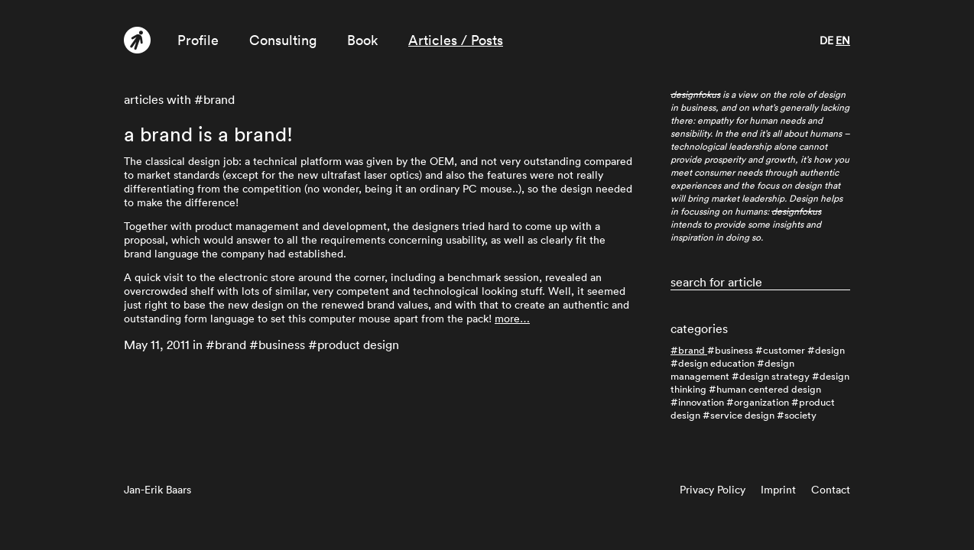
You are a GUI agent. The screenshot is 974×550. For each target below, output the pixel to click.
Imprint (778, 490)
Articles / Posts (455, 40)
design (830, 350)
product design (358, 344)
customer (784, 350)
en (843, 40)
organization (761, 402)
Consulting (283, 40)
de (826, 40)
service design (742, 415)
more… (512, 318)
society (800, 415)
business (734, 350)
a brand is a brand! (208, 134)
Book (362, 40)
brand (691, 350)
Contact (830, 490)
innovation (701, 402)
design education (716, 363)
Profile (198, 40)
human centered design (768, 389)
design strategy (774, 376)
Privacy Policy (712, 490)
